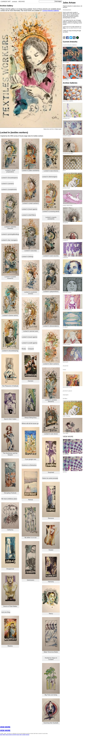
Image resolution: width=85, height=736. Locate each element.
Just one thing (5, 612)
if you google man (30, 443)
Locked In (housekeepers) (9, 177)
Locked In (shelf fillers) (29, 215)
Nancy (51, 599)
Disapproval (10, 551)
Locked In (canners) (7, 183)
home (1, 734)
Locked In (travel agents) (29, 209)
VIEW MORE (5, 727)
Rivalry (24, 349)
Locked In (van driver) (51, 420)
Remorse (51, 500)
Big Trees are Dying (51, 679)
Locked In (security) (30, 235)
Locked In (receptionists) (9, 189)
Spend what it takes (10, 404)
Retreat (30, 485)
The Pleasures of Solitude (10, 370)
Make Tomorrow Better (51, 635)
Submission (30, 561)
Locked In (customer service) (30, 277)
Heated (51, 536)
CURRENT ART (6, 1)
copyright (14, 734)
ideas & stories (9, 734)
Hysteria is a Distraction (29, 465)
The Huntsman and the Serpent (10, 439)
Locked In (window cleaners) (10, 211)
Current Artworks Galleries (50, 10)
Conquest (31, 349)
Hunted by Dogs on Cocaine (51, 658)
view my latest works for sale (73, 28)
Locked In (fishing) (27, 256)
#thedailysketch (67, 9)
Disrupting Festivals (10, 476)
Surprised (51, 455)
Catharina (10, 516)
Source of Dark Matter (10, 589)
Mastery (10, 631)
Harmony (51, 567)
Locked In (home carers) (10, 299)
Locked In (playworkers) (51, 275)
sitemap (27, 734)
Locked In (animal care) (30, 314)
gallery (4, 734)
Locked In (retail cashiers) (30, 189)
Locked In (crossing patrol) (51, 196)
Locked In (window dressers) (51, 384)
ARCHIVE (21, 1)
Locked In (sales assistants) (30, 155)
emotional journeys (72, 152)
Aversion (30, 367)
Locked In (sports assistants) (51, 218)
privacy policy (19, 734)
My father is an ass (30, 520)
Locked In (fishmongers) (49, 176)
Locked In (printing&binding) (10, 234)
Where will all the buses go (30, 423)
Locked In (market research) (10, 261)
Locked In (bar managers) (9, 240)
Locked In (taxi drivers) (51, 155)
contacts (14, 1)
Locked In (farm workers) (51, 347)
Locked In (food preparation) (10, 156)
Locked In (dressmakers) (51, 311)
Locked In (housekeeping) (10, 335)
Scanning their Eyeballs (51, 711)
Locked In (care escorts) (51, 239)
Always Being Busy (30, 401)
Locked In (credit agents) (29, 343)
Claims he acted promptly (50, 478)
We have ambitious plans (9, 499)
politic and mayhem (72, 100)
